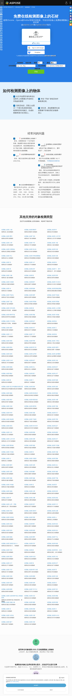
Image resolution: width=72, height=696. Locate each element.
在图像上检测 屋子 (29, 504)
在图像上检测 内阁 (29, 439)
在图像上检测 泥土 (52, 465)
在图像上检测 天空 (6, 569)
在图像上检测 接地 (52, 498)
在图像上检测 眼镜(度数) (54, 288)
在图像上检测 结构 (29, 583)
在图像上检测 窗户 (6, 622)
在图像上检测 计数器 (30, 458)
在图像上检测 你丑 (29, 596)
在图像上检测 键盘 (6, 393)
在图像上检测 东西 (29, 465)
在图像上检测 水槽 (52, 399)
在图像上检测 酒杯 (6, 328)
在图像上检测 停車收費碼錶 (32, 256)
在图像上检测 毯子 (52, 426)
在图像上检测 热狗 (6, 354)
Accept (36, 685)
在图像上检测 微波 (52, 393)
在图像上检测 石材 (52, 576)
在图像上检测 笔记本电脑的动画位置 (12, 386)
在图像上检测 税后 (52, 524)
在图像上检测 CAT (29, 262)
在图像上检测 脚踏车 (30, 230)
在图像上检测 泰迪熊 (7, 419)
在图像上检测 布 (29, 452)
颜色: (52, 63)
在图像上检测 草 (6, 498)
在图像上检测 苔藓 (29, 517)
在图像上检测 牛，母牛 (54, 269)
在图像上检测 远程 (52, 386)
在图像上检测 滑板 (29, 314)
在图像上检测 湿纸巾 (30, 511)
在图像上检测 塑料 (29, 537)
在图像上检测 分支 (6, 432)
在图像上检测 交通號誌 (8, 249)
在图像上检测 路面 (29, 530)
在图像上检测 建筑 (52, 432)
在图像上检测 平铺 (52, 478)
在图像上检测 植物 (6, 367)
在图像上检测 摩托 (6, 236)
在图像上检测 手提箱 (53, 295)
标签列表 (37, 68)
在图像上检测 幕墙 (52, 602)
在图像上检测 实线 (6, 576)
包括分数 (28, 63)
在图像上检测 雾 (52, 484)
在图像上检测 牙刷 (52, 419)
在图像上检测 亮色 (6, 511)
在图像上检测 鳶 (29, 308)
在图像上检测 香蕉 (6, 341)
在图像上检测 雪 (52, 569)
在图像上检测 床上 (29, 367)
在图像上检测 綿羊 (29, 269)
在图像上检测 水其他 (7, 615)
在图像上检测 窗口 (29, 373)
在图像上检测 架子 (52, 563)
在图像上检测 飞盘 (6, 301)
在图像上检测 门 (29, 380)
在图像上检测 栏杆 (29, 543)
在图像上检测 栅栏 (29, 471)
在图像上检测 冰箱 (6, 406)
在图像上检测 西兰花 (30, 347)
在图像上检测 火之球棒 (54, 308)
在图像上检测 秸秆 (6, 583)
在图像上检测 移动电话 (31, 393)
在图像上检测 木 (52, 609)
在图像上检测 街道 (52, 249)
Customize (21, 689)
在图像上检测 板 (52, 321)
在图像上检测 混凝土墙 (8, 602)
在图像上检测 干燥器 (30, 419)
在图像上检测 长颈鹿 (7, 282)
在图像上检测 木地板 (7, 484)
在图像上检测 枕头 (52, 530)
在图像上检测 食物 (6, 491)
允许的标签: (22, 65)
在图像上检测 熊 (29, 275)
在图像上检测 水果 (29, 491)
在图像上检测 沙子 (6, 563)
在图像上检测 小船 (52, 243)
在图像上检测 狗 (52, 262)
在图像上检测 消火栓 (30, 249)
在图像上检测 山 (52, 517)
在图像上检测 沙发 (52, 360)
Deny (51, 689)
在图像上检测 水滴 (29, 615)
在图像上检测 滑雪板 (30, 301)
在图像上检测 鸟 (6, 262)
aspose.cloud (41, 24)
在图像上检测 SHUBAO (54, 282)
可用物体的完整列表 (53, 161)
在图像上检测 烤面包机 (31, 399)
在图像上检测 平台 (52, 537)
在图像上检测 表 (52, 583)
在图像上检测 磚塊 (52, 596)
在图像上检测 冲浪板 (53, 314)
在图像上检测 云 (6, 458)
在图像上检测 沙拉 (52, 556)
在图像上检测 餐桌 (6, 373)
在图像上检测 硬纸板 (7, 445)
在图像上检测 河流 (6, 550)
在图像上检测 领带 (29, 295)
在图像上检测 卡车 (29, 243)
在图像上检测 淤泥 (6, 524)
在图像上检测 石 (6, 609)
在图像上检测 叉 (52, 328)
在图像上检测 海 (29, 563)
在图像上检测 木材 (29, 622)
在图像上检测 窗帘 (6, 465)
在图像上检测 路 (29, 550)
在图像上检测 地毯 (29, 445)
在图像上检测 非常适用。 (8, 308)
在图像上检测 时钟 (6, 413)
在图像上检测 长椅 (52, 256)
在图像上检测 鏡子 (52, 367)
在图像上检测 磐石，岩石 (54, 550)
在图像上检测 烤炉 (6, 399)
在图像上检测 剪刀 (52, 413)
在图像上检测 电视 (52, 380)
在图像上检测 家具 (52, 491)
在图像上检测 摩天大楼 (31, 569)
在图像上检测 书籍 (52, 406)
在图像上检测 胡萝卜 (53, 347)
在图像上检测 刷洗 (6, 426)
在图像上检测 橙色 (6, 347)
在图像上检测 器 (6, 380)
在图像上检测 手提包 (7, 295)
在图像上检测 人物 (6, 230)
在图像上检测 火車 (6, 243)
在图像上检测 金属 (52, 511)
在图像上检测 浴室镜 (7, 517)
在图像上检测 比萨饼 (30, 354)
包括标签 (20, 63)
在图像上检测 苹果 (29, 341)
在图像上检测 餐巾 (29, 524)
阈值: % (39, 62)
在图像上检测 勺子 (29, 334)
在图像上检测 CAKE (7, 360)
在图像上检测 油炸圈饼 (54, 354)
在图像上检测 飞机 (29, 236)
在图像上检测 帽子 (29, 282)
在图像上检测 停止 (6, 256)
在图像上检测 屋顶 (6, 556)
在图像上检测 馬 (6, 269)
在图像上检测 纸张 (6, 530)
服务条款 (47, 56)
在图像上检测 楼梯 (29, 576)
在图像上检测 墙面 (29, 602)
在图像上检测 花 (29, 484)
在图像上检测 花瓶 (29, 413)
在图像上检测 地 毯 (29, 556)
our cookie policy (14, 681)
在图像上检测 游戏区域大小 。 (10, 543)
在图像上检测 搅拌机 (30, 406)
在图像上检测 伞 (6, 288)
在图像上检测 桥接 (29, 432)
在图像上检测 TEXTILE (30, 589)
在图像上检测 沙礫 (29, 498)
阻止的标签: (51, 65)
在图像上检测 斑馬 (52, 275)
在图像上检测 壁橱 (52, 458)
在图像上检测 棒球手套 (8, 314)
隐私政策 (53, 56)
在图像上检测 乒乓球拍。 (8, 321)
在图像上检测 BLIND (53, 615)
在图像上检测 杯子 (29, 328)
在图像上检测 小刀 (6, 334)
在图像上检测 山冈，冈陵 (8, 504)
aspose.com (28, 24)
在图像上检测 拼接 (29, 609)
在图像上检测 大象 (6, 275)
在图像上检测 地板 (52, 471)
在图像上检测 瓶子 (29, 321)
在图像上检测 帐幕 (6, 589)
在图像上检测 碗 (52, 334)
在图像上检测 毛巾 (52, 589)
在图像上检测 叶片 (52, 504)
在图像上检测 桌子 (52, 373)
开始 (36, 71)
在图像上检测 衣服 (52, 452)
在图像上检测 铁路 (52, 543)
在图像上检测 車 (52, 230)
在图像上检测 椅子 (29, 360)
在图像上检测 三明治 (53, 341)
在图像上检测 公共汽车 (54, 236)
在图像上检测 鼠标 (29, 386)
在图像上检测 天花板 (53, 445)
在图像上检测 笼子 (52, 439)
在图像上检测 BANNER (31, 426)
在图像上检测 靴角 (29, 288)
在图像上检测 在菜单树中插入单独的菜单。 (12, 596)
